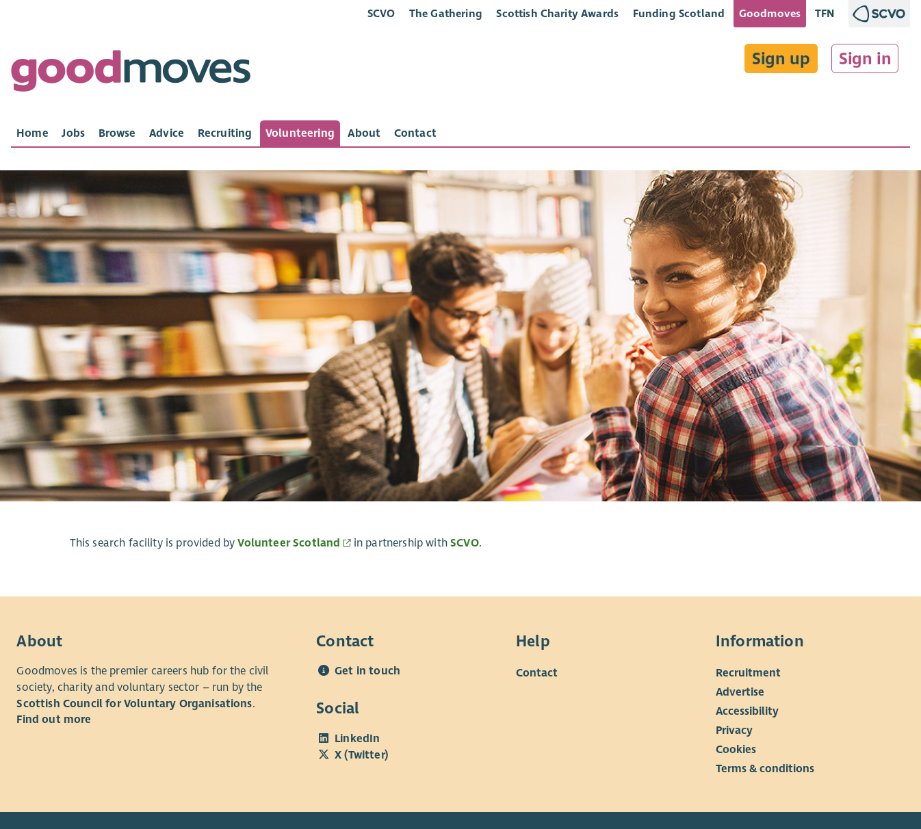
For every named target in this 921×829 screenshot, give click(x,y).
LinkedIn (357, 739)
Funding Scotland (679, 13)
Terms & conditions (765, 769)
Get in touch (367, 671)
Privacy (734, 730)
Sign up (781, 59)
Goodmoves (770, 13)
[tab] (32, 133)
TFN (825, 13)
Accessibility (747, 711)
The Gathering (445, 13)
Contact (537, 673)
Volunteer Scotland (288, 543)
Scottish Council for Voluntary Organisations (134, 704)
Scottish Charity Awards (557, 13)
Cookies (736, 749)
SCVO (381, 13)
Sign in (865, 59)
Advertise (740, 692)
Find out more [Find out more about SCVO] (53, 719)
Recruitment (748, 673)
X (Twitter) (361, 755)
